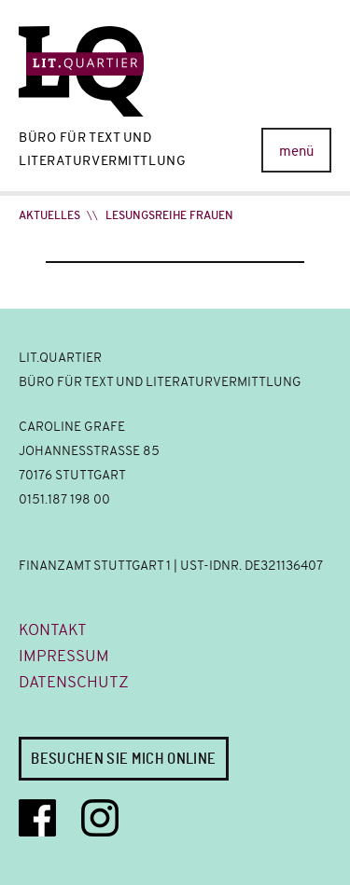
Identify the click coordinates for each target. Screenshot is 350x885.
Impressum (64, 656)
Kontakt (53, 630)
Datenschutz (74, 682)
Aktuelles (49, 215)
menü (296, 151)
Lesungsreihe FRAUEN (169, 215)
